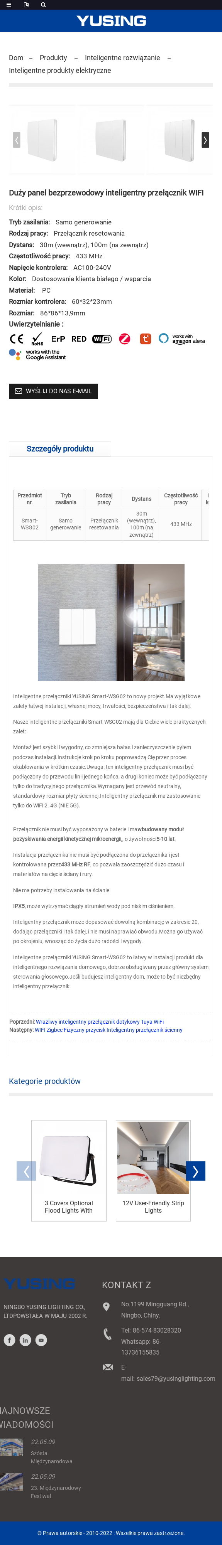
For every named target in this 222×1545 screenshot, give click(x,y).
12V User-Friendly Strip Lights (153, 1207)
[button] (205, 140)
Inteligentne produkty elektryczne (60, 70)
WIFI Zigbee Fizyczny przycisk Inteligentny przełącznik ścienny (109, 1030)
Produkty (53, 58)
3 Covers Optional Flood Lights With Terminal (69, 1207)
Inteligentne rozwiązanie (122, 58)
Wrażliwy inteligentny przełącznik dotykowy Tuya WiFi (100, 1022)
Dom (16, 58)
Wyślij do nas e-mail (59, 391)
